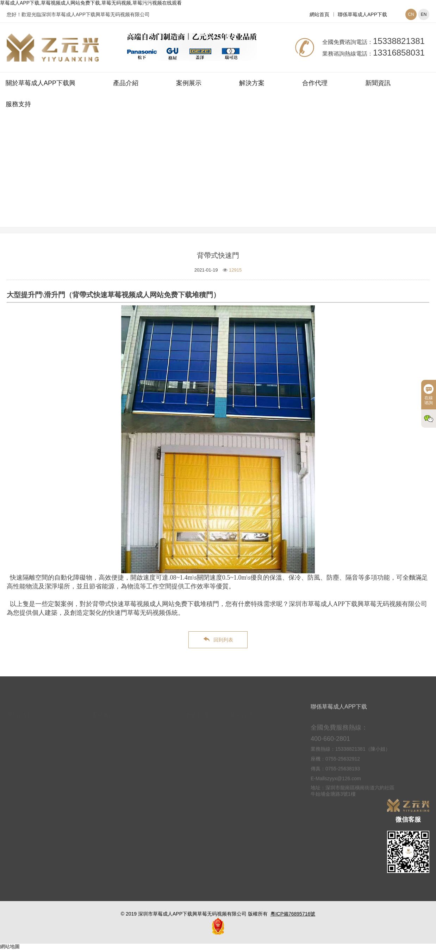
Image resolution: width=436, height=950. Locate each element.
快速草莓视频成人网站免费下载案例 (260, 180)
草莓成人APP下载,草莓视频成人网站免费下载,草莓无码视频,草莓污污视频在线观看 (91, 3)
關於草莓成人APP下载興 (40, 83)
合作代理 (315, 83)
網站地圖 (10, 946)
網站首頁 (319, 14)
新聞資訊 (378, 83)
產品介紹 (125, 83)
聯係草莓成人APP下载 (362, 14)
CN (411, 14)
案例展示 (188, 83)
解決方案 (251, 83)
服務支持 (18, 104)
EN (424, 14)
